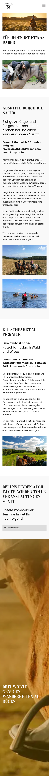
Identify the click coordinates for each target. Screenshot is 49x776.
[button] (44, 6)
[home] (7, 5)
